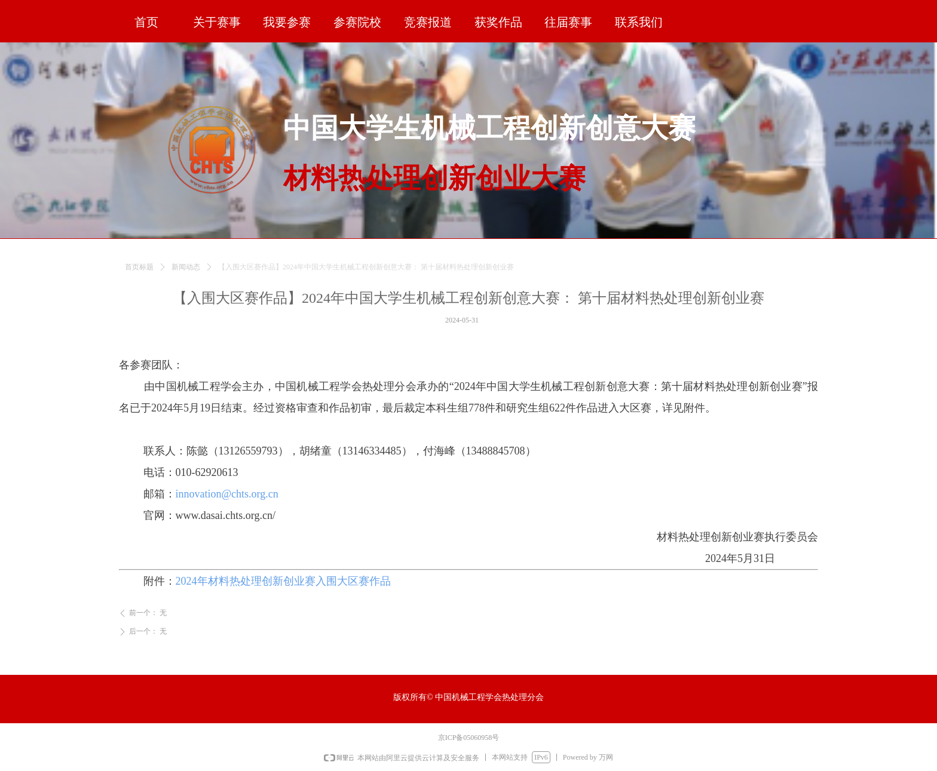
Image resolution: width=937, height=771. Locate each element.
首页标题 (139, 273)
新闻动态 (186, 273)
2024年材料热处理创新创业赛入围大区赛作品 (283, 581)
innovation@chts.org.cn (227, 494)
